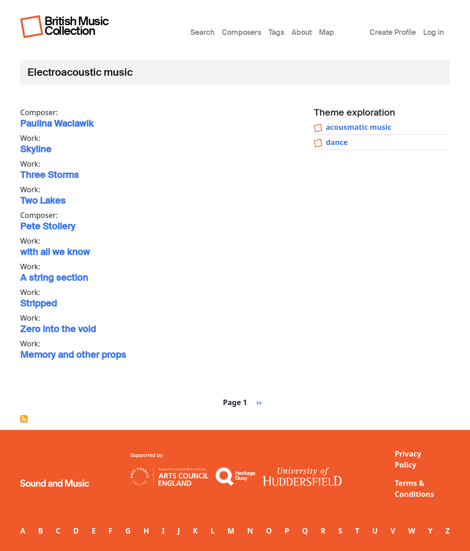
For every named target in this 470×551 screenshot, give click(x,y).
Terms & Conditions (414, 488)
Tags (276, 32)
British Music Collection (77, 26)
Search (202, 32)
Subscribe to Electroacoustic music (24, 419)
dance (337, 142)
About (301, 32)
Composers (241, 32)
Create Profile (392, 32)
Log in (433, 32)
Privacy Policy (408, 459)
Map (326, 32)
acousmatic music (359, 127)
